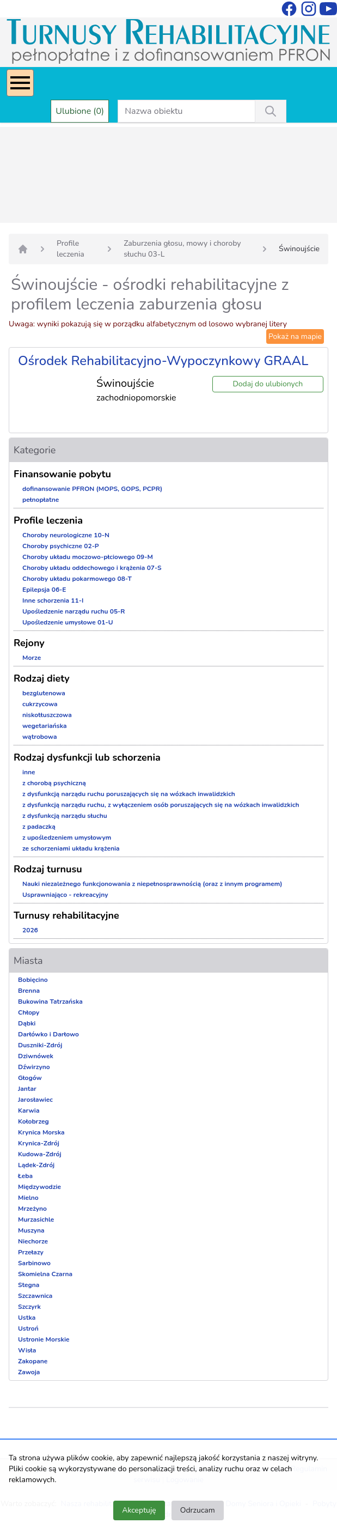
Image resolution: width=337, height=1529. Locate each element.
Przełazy (31, 1252)
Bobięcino (33, 979)
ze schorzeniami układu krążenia (71, 848)
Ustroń (28, 1328)
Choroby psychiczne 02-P (60, 546)
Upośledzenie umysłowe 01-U (67, 622)
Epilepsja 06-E (44, 589)
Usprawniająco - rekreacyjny (65, 894)
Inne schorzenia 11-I (52, 600)
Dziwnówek (35, 1056)
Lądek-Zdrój (36, 1165)
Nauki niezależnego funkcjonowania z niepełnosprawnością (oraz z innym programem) (152, 883)
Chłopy (28, 1012)
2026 (30, 930)
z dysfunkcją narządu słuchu (64, 815)
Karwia (28, 1110)
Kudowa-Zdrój (40, 1154)
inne (28, 772)
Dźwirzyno (34, 1067)
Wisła (27, 1350)
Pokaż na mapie (295, 336)
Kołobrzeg (33, 1121)
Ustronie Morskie (43, 1339)
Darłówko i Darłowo (48, 1034)
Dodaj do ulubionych (267, 384)
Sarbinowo (34, 1263)
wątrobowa (39, 736)
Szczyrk (29, 1306)
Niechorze (33, 1241)
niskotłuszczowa (47, 715)
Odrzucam (197, 1510)
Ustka (26, 1317)
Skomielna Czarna (45, 1274)
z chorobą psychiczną (54, 783)
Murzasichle (36, 1219)
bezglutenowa (43, 693)
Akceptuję (139, 1510)
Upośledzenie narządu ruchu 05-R (73, 611)
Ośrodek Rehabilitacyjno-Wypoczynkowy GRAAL (163, 360)
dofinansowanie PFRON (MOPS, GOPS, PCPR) (92, 488)
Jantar (27, 1088)
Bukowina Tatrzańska (50, 1001)
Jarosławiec (35, 1099)
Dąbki (26, 1023)
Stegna (28, 1285)
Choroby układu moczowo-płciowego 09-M (87, 557)
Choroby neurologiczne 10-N (65, 535)
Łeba (25, 1176)
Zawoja (29, 1372)
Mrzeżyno (32, 1208)
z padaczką (39, 826)
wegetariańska (44, 725)
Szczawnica (35, 1295)
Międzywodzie (39, 1186)
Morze (31, 657)
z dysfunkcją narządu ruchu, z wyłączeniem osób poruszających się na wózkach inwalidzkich (160, 804)
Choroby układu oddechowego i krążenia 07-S (92, 567)
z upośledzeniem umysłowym (66, 837)
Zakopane (32, 1361)
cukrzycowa (40, 704)
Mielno (28, 1197)
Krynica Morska (41, 1132)
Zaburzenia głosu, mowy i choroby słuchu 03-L (182, 248)
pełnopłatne (40, 499)
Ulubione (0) (80, 111)
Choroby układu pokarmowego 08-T (77, 578)
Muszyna (31, 1230)
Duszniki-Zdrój (40, 1045)
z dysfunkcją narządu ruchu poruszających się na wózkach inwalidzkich (128, 794)
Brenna (29, 990)
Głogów (30, 1077)
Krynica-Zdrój (38, 1143)
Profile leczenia (70, 248)
